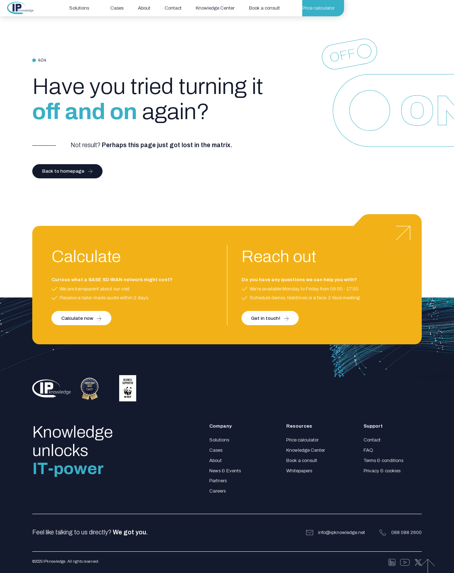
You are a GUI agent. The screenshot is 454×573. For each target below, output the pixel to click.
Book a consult (301, 460)
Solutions (219, 440)
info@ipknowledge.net (341, 532)
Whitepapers (299, 470)
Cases (215, 450)
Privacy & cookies (382, 470)
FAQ (368, 450)
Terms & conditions (383, 460)
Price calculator (302, 440)
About (215, 460)
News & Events (225, 470)
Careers (217, 491)
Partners (218, 480)
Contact (372, 440)
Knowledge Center (305, 450)
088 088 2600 (406, 532)
